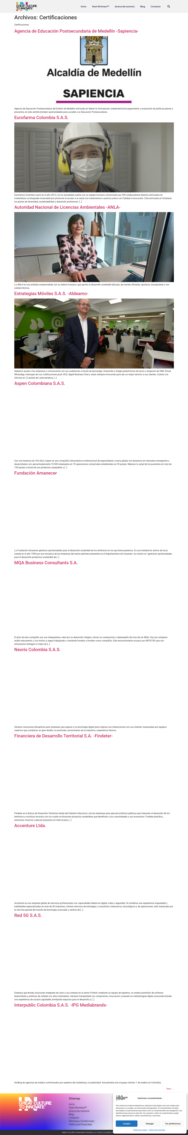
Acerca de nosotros (125, 6)
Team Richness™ (100, 6)
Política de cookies (140, 1130)
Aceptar (126, 1123)
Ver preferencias (173, 1123)
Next (170, 1088)
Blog (142, 6)
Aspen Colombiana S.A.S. (39, 383)
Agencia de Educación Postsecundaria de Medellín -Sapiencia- (76, 31)
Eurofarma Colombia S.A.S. (41, 117)
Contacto (156, 6)
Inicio (83, 6)
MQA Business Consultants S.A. (46, 562)
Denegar (150, 1123)
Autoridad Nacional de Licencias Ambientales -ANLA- (67, 207)
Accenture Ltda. (30, 825)
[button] (168, 6)
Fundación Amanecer (35, 473)
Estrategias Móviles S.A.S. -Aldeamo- (51, 293)
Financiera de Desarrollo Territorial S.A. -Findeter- (63, 736)
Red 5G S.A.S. (28, 915)
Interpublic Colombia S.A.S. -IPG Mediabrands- (60, 1005)
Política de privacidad (157, 1130)
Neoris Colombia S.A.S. (37, 649)
